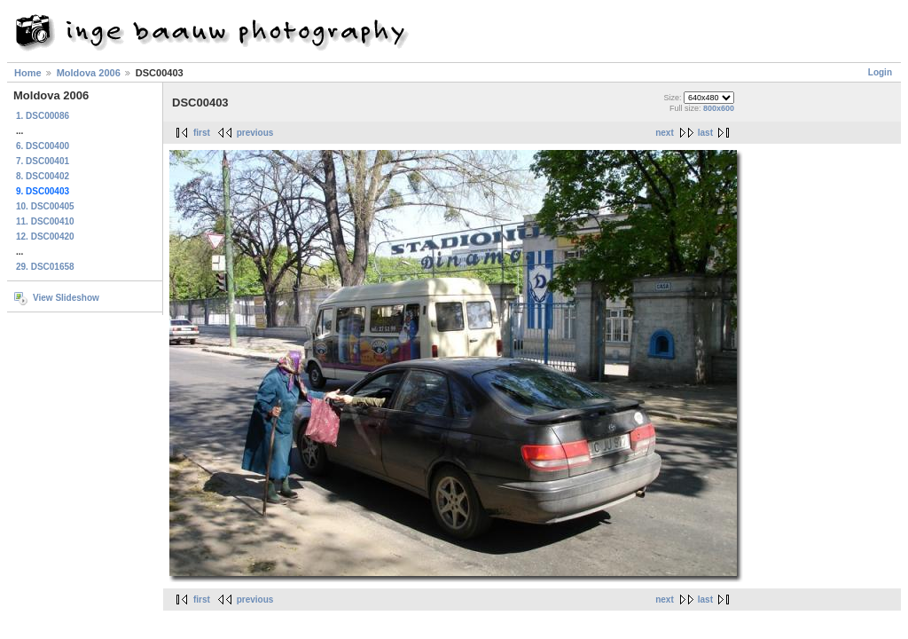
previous (255, 133)
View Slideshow (66, 298)
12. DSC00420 (45, 236)
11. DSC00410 (45, 221)
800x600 (718, 108)
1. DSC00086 (42, 116)
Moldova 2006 (89, 72)
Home (28, 72)
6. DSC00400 (42, 146)
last (705, 133)
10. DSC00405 (45, 206)
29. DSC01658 (45, 267)
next (664, 133)
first (201, 133)
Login (880, 72)
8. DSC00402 (42, 176)
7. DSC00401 (42, 161)
